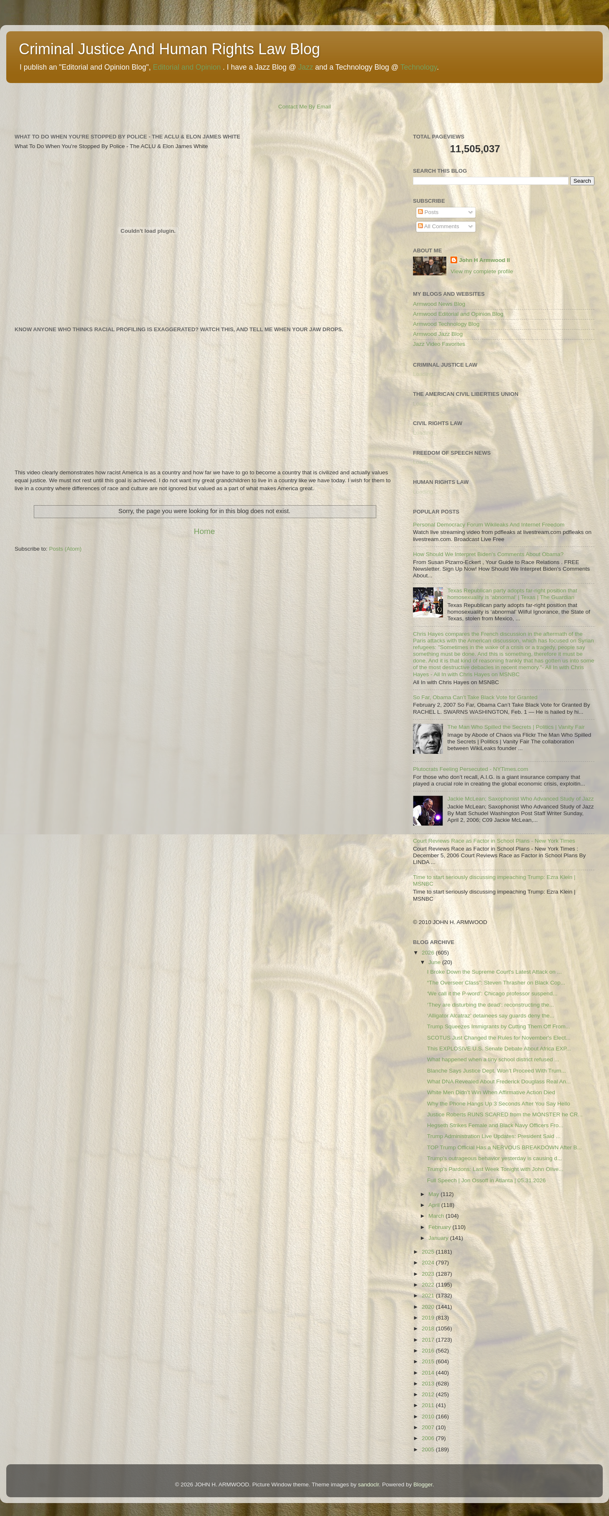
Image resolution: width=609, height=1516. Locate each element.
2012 (429, 1394)
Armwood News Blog (439, 304)
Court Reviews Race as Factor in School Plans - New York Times (494, 841)
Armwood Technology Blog (446, 324)
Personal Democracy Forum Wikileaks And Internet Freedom (488, 524)
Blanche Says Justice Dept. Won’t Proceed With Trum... (496, 1071)
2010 (429, 1416)
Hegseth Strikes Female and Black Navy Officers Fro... (495, 1125)
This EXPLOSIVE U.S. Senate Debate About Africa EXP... (499, 1048)
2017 (429, 1340)
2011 (429, 1405)
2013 (429, 1383)
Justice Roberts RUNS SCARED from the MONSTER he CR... (505, 1114)
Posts (428, 212)
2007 (429, 1427)
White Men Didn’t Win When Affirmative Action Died (491, 1092)
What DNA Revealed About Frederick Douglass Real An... (499, 1081)
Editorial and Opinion (187, 67)
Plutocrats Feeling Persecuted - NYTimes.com (470, 769)
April (434, 1205)
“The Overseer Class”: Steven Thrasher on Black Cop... (496, 983)
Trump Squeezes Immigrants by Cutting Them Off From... (498, 1026)
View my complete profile (481, 271)
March (436, 1216)
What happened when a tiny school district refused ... (493, 1059)
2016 (429, 1350)
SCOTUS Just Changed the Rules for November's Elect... (499, 1038)
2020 (429, 1307)
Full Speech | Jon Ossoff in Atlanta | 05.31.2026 (486, 1180)
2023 (429, 1274)
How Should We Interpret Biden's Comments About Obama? (488, 554)
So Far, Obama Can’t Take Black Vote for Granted (475, 697)
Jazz (305, 67)
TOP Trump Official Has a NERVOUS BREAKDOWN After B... (504, 1147)
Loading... (425, 374)
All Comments (438, 226)
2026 (429, 952)
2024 (429, 1262)
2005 (429, 1449)
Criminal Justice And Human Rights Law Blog (169, 49)
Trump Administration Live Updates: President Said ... (494, 1136)
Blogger (423, 1484)
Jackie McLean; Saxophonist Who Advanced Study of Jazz (520, 799)
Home (204, 531)
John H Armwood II (484, 260)
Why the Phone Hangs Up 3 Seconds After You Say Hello (498, 1103)
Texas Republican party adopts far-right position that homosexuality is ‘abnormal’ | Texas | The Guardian (512, 593)
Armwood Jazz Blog (438, 334)
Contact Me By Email (304, 106)
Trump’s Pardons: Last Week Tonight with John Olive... (495, 1169)
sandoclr (368, 1484)
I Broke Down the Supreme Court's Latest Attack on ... (494, 972)
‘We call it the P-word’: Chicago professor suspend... (492, 993)
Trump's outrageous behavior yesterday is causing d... (494, 1158)
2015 (429, 1361)
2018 (429, 1328)
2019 (429, 1318)
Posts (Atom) (65, 549)
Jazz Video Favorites (439, 344)
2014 (429, 1373)
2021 (429, 1295)
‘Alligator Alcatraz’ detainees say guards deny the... (490, 1015)
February (440, 1227)
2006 (429, 1438)
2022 (429, 1285)
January (439, 1238)
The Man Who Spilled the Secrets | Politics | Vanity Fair (515, 727)
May (434, 1194)
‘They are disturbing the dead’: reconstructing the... (490, 1005)
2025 (429, 1252)
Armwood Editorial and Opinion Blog (458, 314)
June (435, 962)
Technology (418, 67)
